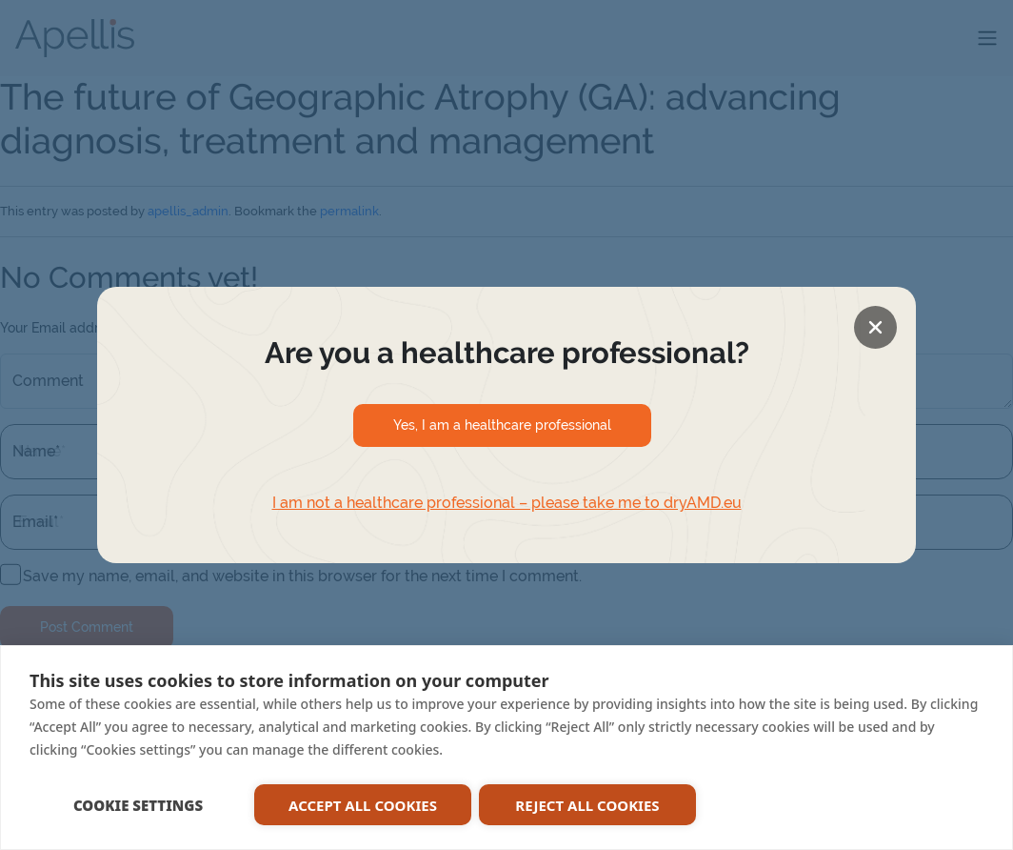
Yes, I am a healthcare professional (502, 425)
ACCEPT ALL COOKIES (362, 805)
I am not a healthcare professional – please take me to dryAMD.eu (507, 503)
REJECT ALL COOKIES (587, 805)
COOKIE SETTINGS (138, 805)
